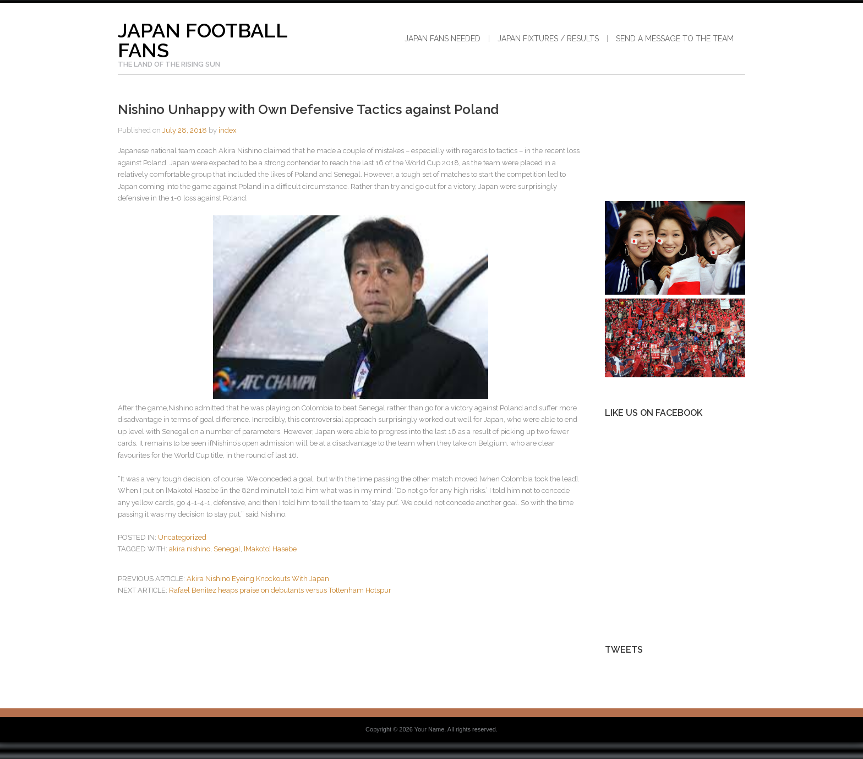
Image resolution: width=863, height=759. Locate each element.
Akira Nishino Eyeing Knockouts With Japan (258, 578)
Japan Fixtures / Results (548, 38)
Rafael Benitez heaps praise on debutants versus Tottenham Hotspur (280, 590)
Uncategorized (182, 537)
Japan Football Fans (202, 40)
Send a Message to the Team (675, 38)
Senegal (227, 549)
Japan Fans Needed (442, 38)
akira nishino (189, 549)
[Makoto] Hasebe (270, 549)
